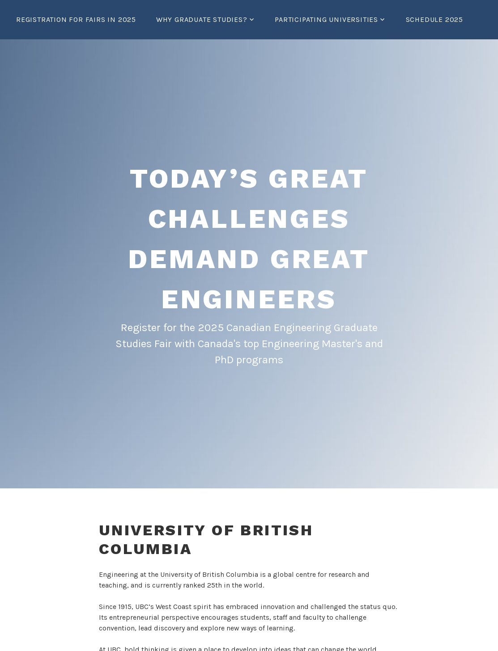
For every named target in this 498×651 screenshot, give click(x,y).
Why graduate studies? (201, 19)
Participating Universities (326, 19)
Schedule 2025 (434, 19)
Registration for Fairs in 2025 (76, 19)
